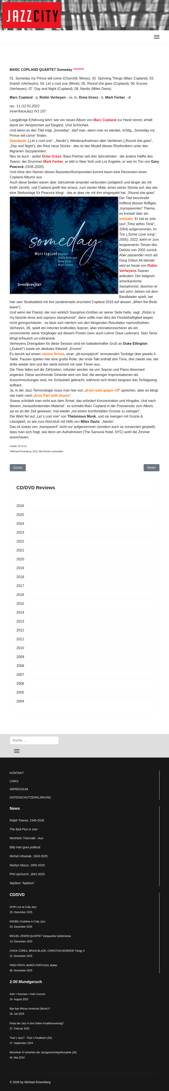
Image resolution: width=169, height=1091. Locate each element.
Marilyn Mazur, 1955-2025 (27, 865)
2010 (20, 648)
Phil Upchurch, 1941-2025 (27, 874)
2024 (20, 523)
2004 (20, 701)
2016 (20, 595)
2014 (20, 612)
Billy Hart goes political (25, 847)
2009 (20, 657)
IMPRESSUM (19, 789)
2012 (20, 630)
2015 (20, 603)
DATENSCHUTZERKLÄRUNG (30, 797)
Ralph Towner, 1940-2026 (27, 820)
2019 (20, 568)
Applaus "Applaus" (22, 883)
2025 (20, 515)
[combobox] (34, 740)
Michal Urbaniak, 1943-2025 (29, 856)
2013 (20, 621)
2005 (20, 692)
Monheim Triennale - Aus (26, 838)
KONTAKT (17, 773)
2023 (20, 532)
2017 (20, 586)
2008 (20, 666)
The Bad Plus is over (24, 829)
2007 (20, 674)
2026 (20, 506)
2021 (20, 550)
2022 (20, 541)
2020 (20, 559)
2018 (20, 577)
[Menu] (156, 36)
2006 (20, 683)
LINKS (14, 781)
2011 (20, 639)
